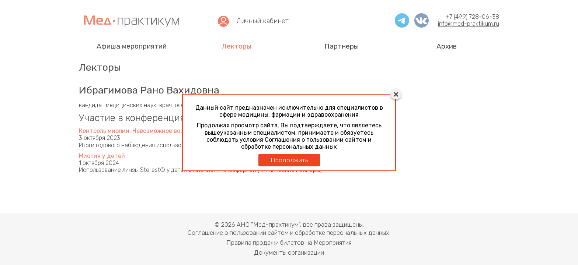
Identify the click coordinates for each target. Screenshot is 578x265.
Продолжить (289, 160)
